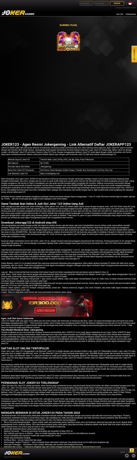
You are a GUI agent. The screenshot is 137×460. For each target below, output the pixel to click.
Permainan (131, 14)
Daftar (119, 14)
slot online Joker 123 (38, 241)
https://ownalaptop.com (50, 173)
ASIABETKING (22, 232)
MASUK (117, 3)
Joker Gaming (46, 385)
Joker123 (5, 148)
